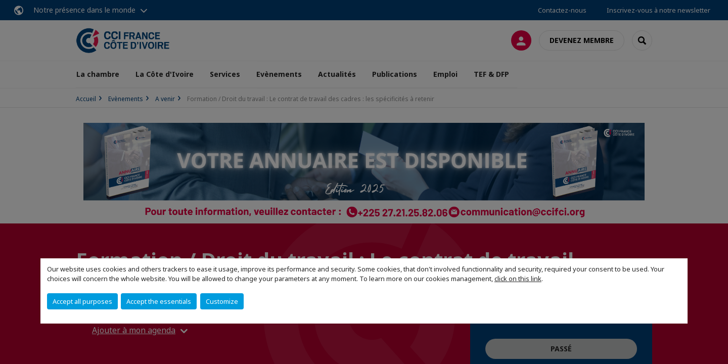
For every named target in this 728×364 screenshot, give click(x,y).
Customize (222, 301)
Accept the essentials (158, 301)
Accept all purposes (82, 301)
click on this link (517, 278)
